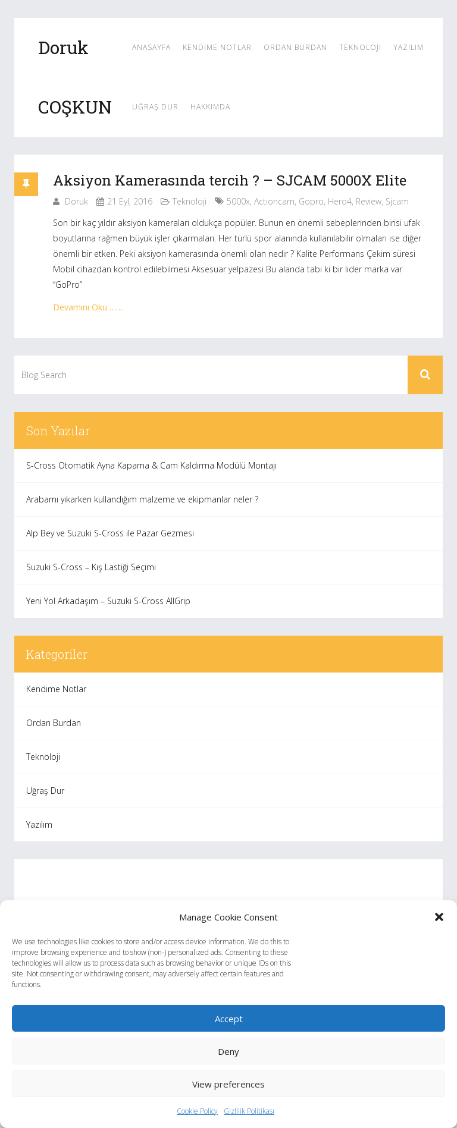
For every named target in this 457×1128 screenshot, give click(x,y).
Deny (228, 1051)
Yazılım (408, 47)
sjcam (397, 201)
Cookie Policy (197, 1111)
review (368, 201)
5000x (238, 201)
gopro (311, 201)
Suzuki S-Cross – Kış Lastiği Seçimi (91, 567)
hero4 (340, 201)
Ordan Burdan (295, 47)
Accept (229, 1019)
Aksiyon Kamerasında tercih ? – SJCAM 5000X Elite (229, 180)
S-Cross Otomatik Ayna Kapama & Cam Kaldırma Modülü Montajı (151, 465)
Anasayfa (151, 47)
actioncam (274, 201)
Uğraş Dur (155, 107)
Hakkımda (210, 107)
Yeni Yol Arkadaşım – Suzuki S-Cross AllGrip (108, 601)
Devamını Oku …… (88, 307)
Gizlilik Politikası (249, 1111)
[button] (439, 917)
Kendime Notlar (217, 47)
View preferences (228, 1084)
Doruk (76, 201)
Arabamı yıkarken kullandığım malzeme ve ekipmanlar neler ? (142, 499)
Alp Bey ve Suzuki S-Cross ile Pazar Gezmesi (110, 533)
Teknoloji (360, 47)
